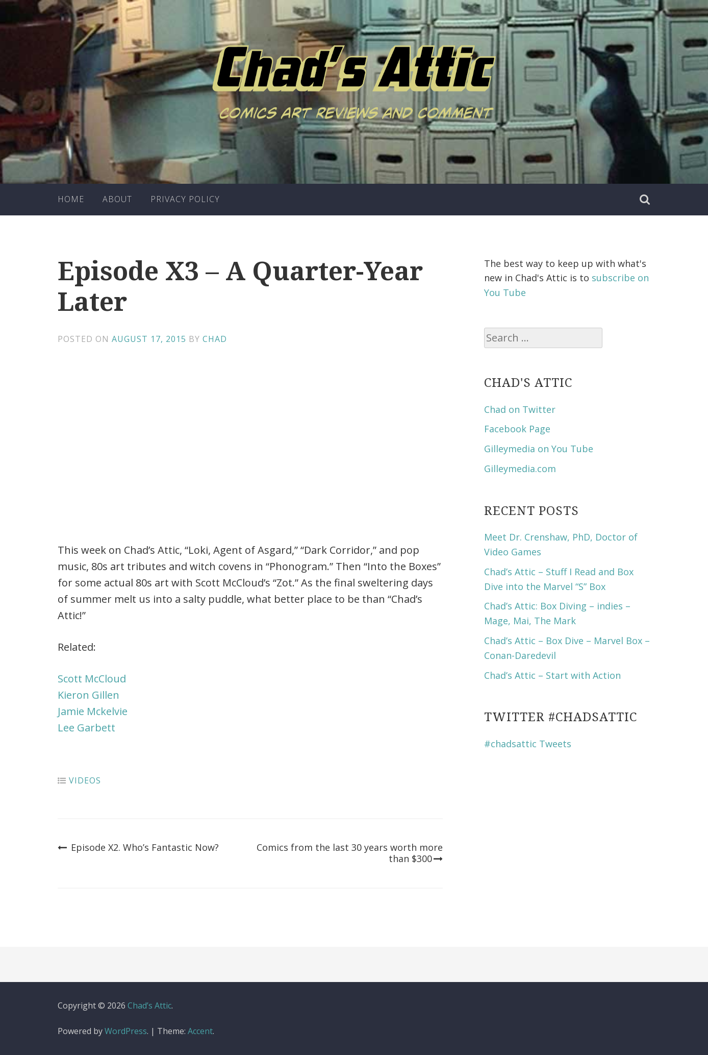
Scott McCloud (92, 678)
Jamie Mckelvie (93, 711)
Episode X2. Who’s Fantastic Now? (138, 847)
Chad (215, 339)
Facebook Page (517, 429)
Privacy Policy (185, 199)
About (117, 199)
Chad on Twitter (519, 409)
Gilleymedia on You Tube (538, 449)
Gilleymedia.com (520, 468)
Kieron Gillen (88, 695)
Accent (200, 1031)
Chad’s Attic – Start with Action (552, 675)
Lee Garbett (86, 727)
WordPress (126, 1031)
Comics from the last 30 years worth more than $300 (350, 853)
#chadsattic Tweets (527, 744)
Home (71, 199)
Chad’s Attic (149, 1005)
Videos (85, 780)
